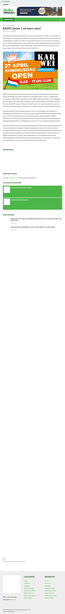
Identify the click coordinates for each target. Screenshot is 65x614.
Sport (4, 25)
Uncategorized (11, 25)
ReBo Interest (28, 593)
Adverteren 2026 (29, 591)
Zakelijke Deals (29, 588)
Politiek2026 (28, 598)
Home (26, 581)
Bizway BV (24, 609)
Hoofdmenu (9, 19)
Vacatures (27, 583)
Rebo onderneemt (30, 595)
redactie (14, 31)
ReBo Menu (7, 1)
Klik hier (13, 599)
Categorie (27, 586)
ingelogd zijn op (13, 178)
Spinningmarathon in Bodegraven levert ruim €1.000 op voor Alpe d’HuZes (32, 227)
